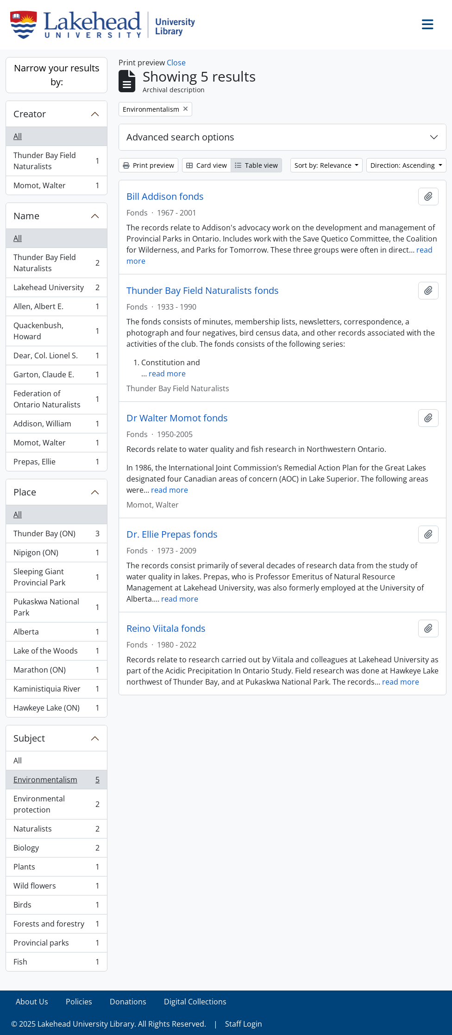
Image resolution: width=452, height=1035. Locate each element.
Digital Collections (195, 1002)
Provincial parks (56, 944)
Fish (56, 963)
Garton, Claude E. (56, 376)
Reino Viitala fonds (166, 628)
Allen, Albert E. (56, 308)
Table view (256, 165)
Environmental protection (56, 804)
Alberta (56, 633)
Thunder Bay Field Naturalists (56, 160)
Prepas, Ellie (56, 463)
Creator (29, 114)
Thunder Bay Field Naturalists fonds (202, 290)
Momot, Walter (56, 187)
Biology (56, 849)
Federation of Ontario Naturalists (56, 399)
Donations (128, 1002)
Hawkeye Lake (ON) (56, 709)
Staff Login (243, 1024)
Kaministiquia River (56, 690)
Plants (56, 868)
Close (176, 62)
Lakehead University (56, 289)
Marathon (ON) (56, 671)
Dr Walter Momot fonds (177, 418)
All (17, 136)
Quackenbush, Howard (56, 331)
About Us (32, 1002)
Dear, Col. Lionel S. (56, 357)
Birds (56, 906)
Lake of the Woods (56, 652)
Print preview (148, 165)
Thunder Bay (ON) (56, 535)
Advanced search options (180, 137)
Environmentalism (56, 781)
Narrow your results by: (57, 75)
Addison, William (56, 425)
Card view (206, 165)
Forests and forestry (56, 925)
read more (167, 373)
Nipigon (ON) (56, 554)
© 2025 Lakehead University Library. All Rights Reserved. (108, 1024)
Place (24, 492)
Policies (79, 1002)
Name (26, 216)
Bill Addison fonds (165, 196)
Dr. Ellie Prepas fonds (172, 534)
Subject (29, 738)
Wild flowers (56, 887)
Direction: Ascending (403, 165)
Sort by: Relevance (324, 165)
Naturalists (56, 830)
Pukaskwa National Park (56, 607)
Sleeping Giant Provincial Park (56, 577)
